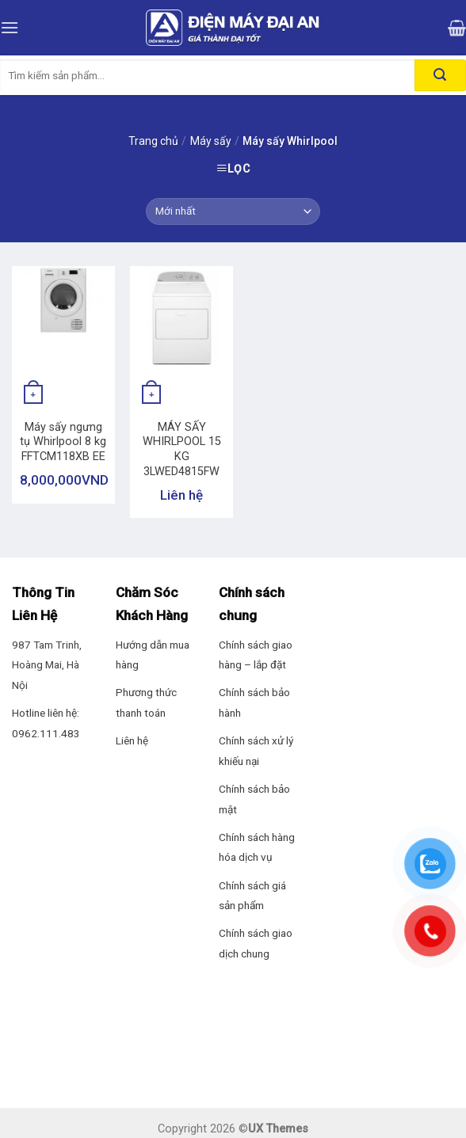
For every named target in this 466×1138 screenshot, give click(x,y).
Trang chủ (153, 141)
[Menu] (9, 27)
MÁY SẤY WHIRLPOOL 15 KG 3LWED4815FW (182, 449)
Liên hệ (132, 740)
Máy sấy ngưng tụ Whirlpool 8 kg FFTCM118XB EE (63, 442)
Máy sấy (210, 141)
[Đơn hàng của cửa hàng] (232, 211)
